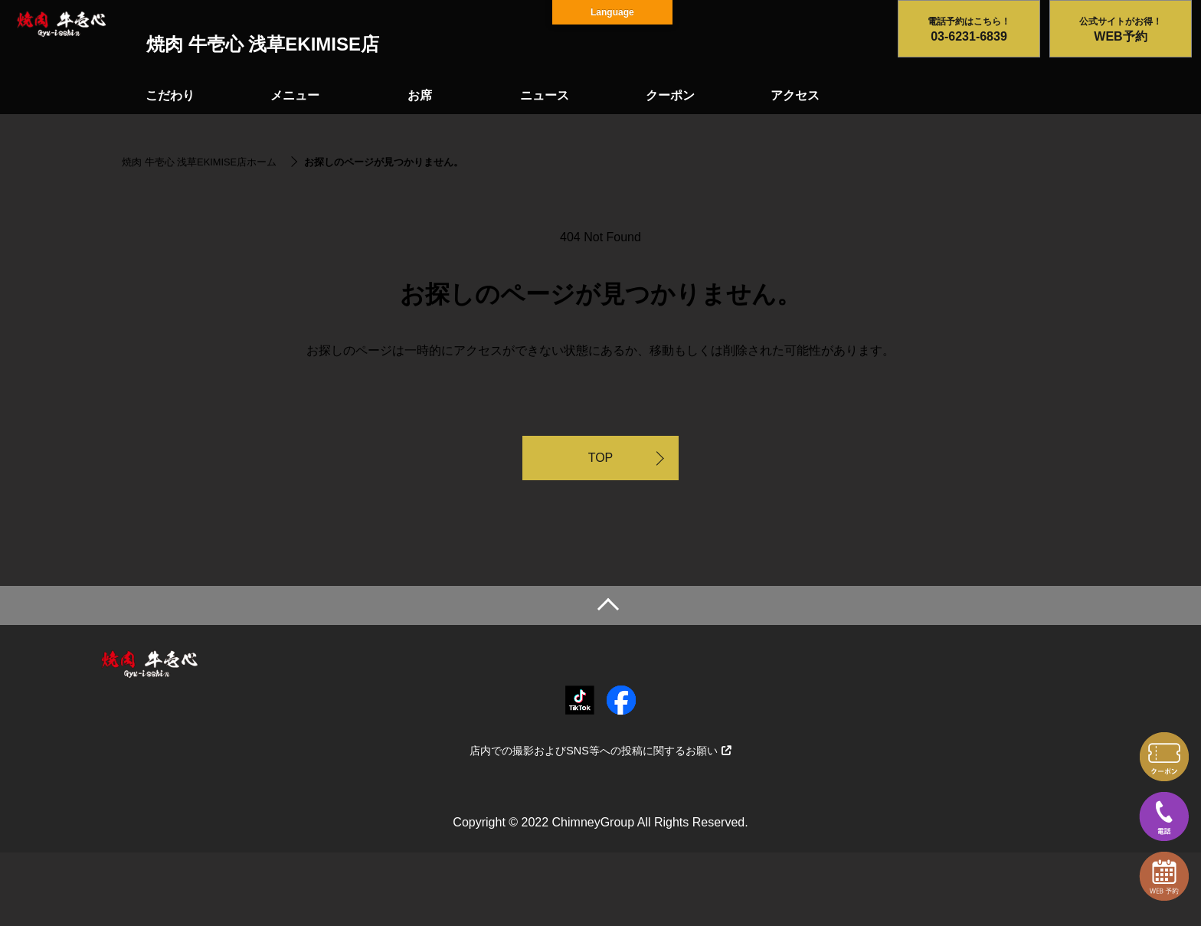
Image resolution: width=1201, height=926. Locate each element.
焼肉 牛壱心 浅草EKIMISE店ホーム (199, 162)
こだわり (170, 95)
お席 (419, 95)
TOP (601, 457)
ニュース (544, 95)
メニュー (294, 95)
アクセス (795, 95)
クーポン (670, 95)
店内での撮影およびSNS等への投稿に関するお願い (600, 750)
